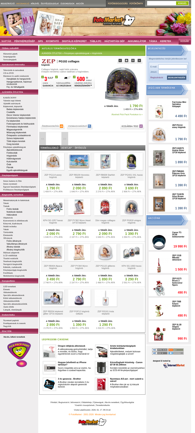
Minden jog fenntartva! (105, 414)
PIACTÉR (7, 331)
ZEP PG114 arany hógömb (53, 176)
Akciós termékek (112, 402)
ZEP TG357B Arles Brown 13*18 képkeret (179, 196)
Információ (75, 402)
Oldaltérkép (86, 402)
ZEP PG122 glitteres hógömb (105, 267)
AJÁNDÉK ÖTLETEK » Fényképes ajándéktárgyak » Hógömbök (72, 53)
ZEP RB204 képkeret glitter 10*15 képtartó (53, 312)
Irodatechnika (8, 315)
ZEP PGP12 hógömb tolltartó (79, 312)
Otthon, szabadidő (10, 48)
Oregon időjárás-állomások (71, 346)
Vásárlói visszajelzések (84, 405)
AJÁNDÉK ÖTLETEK (12, 92)
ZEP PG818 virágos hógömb (131, 221)
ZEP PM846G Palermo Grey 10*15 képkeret (179, 173)
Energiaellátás (8, 281)
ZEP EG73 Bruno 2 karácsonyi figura (177, 281)
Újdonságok (98, 402)
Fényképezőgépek (10, 175)
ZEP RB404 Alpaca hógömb (53, 267)
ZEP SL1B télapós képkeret (176, 327)
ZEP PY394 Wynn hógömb (79, 267)
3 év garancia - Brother (69, 379)
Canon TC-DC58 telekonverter (178, 234)
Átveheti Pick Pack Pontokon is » (127, 114)
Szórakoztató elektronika (13, 64)
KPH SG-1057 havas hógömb (53, 221)
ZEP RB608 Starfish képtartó (105, 176)
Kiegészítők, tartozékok (12, 194)
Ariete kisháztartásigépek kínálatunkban (123, 347)
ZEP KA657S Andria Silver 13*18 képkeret (179, 150)
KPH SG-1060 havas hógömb (131, 267)
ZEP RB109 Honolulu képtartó (79, 176)
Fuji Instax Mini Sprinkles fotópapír (179, 104)
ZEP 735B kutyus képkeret (176, 304)
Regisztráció (156, 77)
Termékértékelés (103, 405)
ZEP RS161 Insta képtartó (106, 312)
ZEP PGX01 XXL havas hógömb (131, 176)
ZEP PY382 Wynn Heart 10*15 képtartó (79, 221)
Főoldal (54, 402)
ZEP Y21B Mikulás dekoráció (176, 257)
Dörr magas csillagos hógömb (105, 221)
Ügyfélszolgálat (127, 402)
